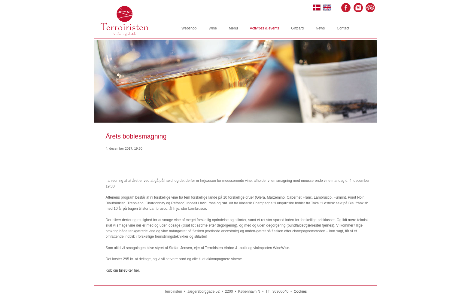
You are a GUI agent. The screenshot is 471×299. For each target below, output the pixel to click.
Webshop (188, 28)
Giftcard (297, 28)
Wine (212, 28)
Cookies (300, 291)
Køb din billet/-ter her (122, 270)
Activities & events (264, 28)
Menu (233, 28)
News (320, 28)
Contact (343, 28)
